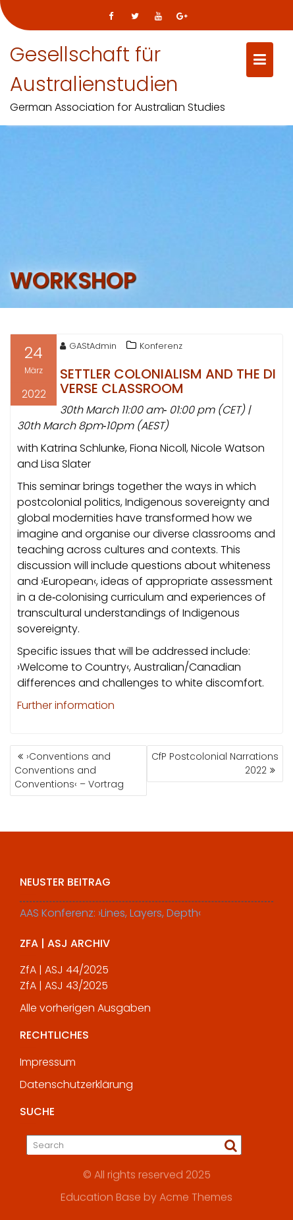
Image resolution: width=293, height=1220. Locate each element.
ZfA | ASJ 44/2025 (64, 973)
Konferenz (161, 347)
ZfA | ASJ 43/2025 (64, 989)
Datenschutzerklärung (76, 1088)
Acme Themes (195, 1197)
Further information (66, 706)
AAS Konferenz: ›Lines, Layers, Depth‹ (110, 917)
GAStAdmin (88, 347)
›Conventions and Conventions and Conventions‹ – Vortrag (69, 770)
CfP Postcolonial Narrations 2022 (215, 763)
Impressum (48, 1066)
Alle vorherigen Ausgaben (85, 1012)
